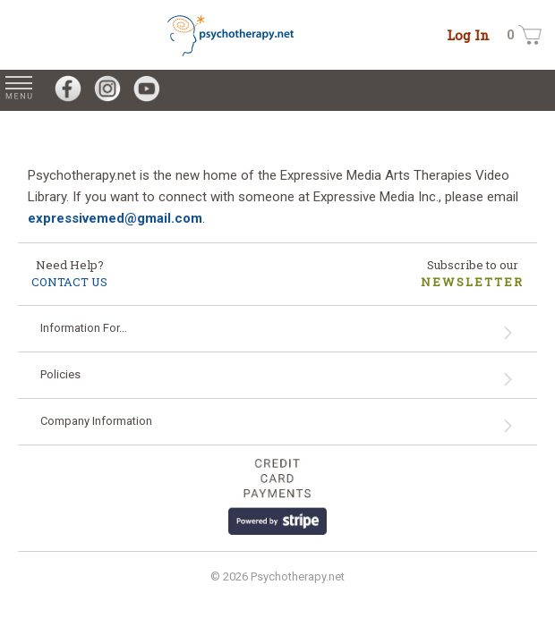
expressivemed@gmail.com (115, 218)
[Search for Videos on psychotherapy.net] (544, 90)
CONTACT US (69, 282)
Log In (468, 35)
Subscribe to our (472, 274)
